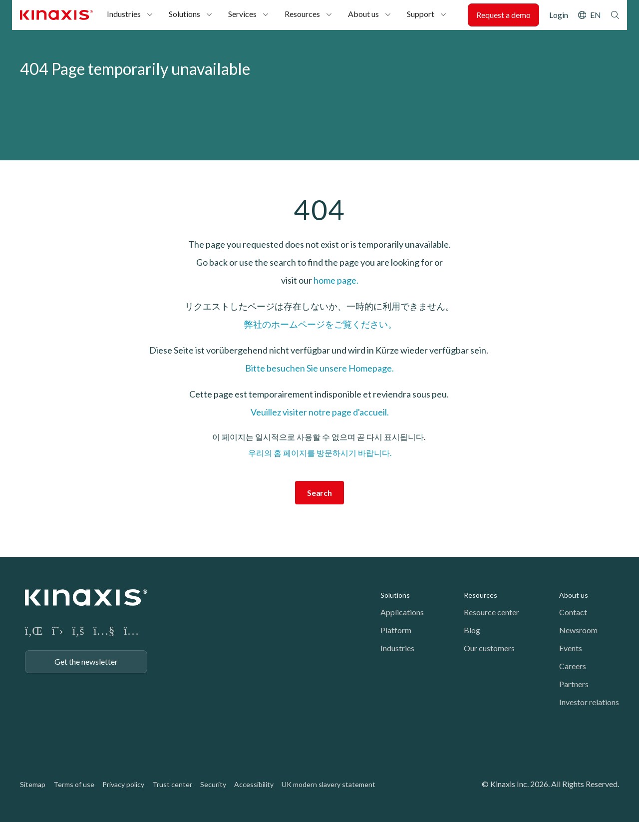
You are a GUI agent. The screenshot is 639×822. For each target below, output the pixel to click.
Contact (573, 612)
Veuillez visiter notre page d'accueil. (320, 412)
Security (213, 784)
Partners (574, 684)
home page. (336, 280)
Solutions (184, 13)
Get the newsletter (86, 661)
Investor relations (589, 702)
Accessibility (254, 784)
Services (242, 13)
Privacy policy (123, 784)
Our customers (489, 648)
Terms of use (73, 784)
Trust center (172, 784)
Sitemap (32, 784)
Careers (572, 666)
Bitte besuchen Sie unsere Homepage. (319, 368)
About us (363, 13)
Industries (124, 13)
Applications (402, 612)
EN (595, 14)
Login (558, 14)
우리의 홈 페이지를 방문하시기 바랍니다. (319, 452)
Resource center (491, 612)
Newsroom (578, 630)
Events (570, 648)
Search (615, 15)
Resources (302, 13)
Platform (395, 630)
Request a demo (503, 14)
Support (420, 13)
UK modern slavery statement (328, 784)
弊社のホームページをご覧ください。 (320, 324)
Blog (472, 630)
